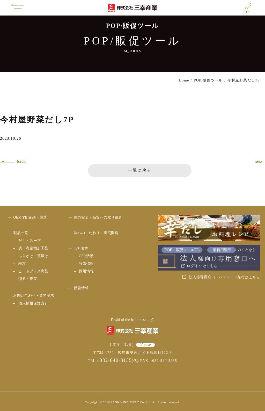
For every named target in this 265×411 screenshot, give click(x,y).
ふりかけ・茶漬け (33, 256)
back (21, 161)
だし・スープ (29, 241)
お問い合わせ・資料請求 (33, 295)
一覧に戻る (139, 170)
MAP (147, 345)
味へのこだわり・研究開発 (96, 233)
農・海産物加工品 (33, 248)
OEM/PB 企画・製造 (30, 217)
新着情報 (81, 288)
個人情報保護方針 (33, 303)
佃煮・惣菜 (27, 279)
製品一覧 (20, 233)
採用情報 (86, 271)
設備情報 (86, 264)
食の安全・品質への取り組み (98, 217)
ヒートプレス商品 (33, 271)
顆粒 (22, 263)
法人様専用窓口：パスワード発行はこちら (224, 277)
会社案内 (81, 248)
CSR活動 (86, 256)
